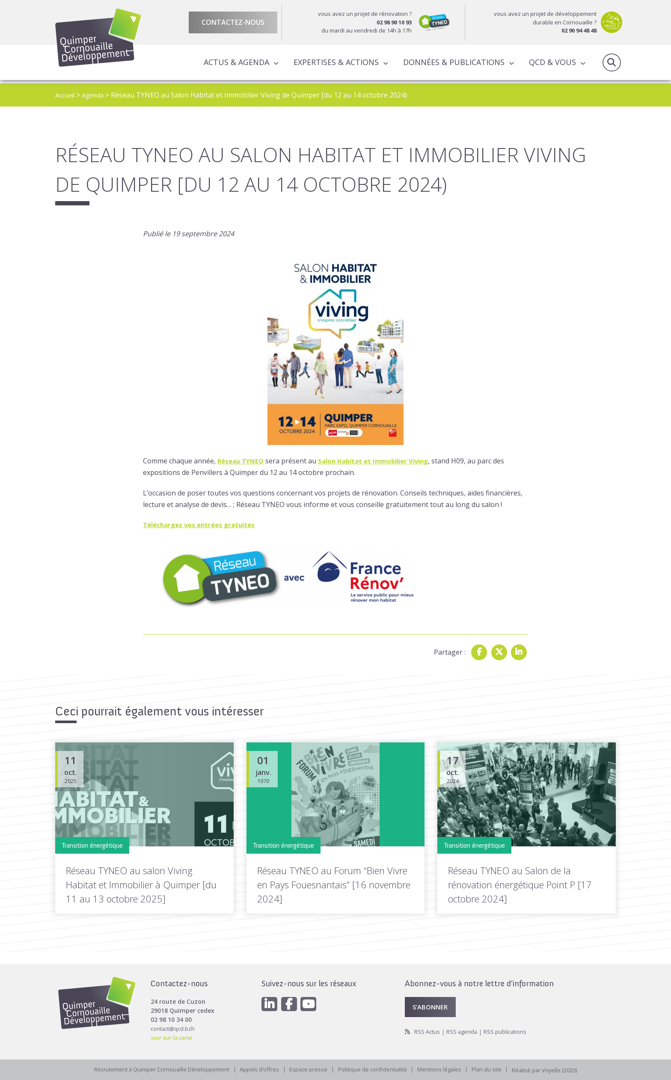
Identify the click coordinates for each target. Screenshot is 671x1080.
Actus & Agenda (234, 64)
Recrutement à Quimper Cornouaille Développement (152, 1069)
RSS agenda (464, 1031)
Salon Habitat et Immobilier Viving (382, 461)
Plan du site (495, 1069)
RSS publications (510, 1031)
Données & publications (452, 64)
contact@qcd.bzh (174, 1025)
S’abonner (432, 1004)
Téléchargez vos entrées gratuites (203, 524)
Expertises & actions (334, 64)
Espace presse (307, 1069)
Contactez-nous (233, 22)
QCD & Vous (550, 64)
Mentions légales (444, 1069)
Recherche (611, 64)
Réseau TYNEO (242, 461)
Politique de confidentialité (373, 1069)
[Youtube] (312, 1001)
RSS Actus (428, 1031)
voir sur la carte (173, 1034)
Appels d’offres (255, 1069)
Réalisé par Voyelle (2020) (557, 1069)
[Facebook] (291, 1001)
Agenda (96, 95)
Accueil (66, 95)
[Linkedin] (270, 1001)
